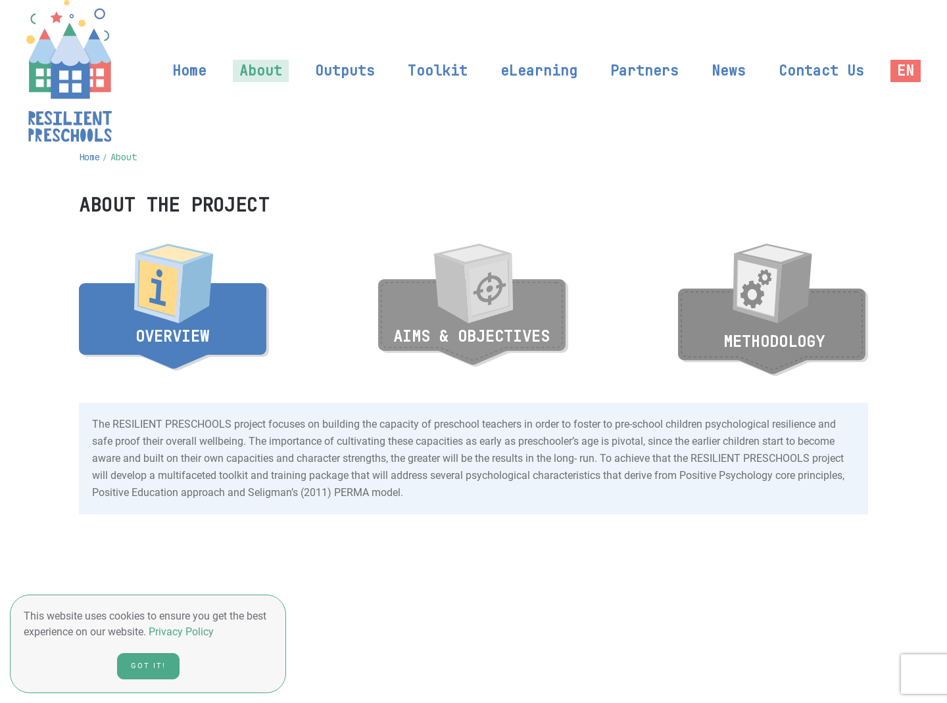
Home (189, 70)
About (260, 70)
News (729, 70)
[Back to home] (69, 71)
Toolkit (438, 70)
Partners (644, 70)
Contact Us (821, 70)
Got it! (148, 666)
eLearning (538, 70)
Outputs (345, 70)
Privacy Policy (181, 631)
